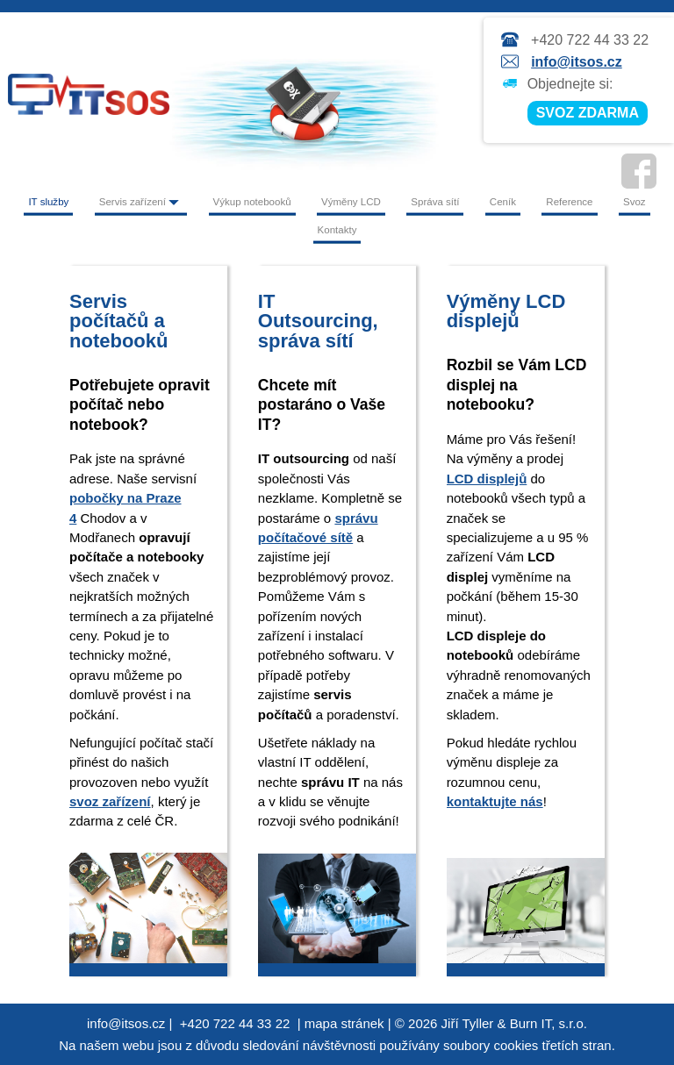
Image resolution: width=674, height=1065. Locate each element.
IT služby (48, 202)
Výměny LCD (351, 202)
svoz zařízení (110, 801)
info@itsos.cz (576, 61)
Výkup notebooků (252, 202)
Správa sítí (435, 202)
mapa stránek (344, 1023)
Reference (569, 202)
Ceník (503, 202)
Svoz (634, 202)
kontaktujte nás (495, 801)
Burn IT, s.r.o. (548, 1023)
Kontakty (337, 230)
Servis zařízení (141, 202)
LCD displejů (487, 478)
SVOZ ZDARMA (587, 112)
